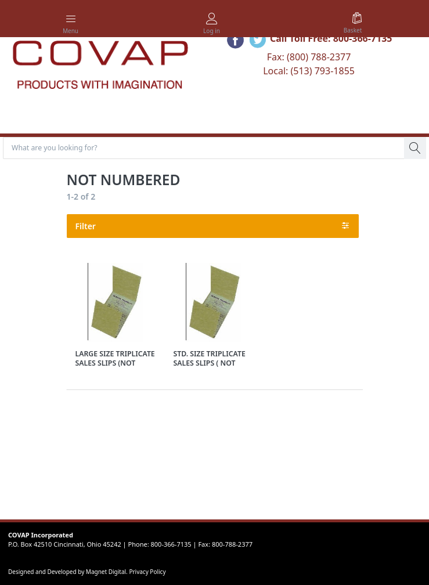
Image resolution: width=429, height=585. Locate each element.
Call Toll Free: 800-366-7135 (331, 38)
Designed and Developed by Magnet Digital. (68, 572)
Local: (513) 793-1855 (309, 70)
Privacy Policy (147, 572)
